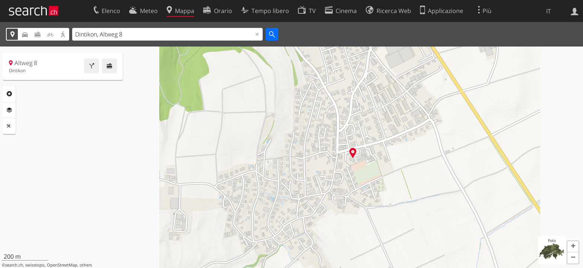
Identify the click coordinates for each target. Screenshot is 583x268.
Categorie (9, 94)
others (86, 265)
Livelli (9, 110)
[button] (573, 246)
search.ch (14, 265)
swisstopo (35, 265)
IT (548, 11)
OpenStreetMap (62, 265)
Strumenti (9, 126)
